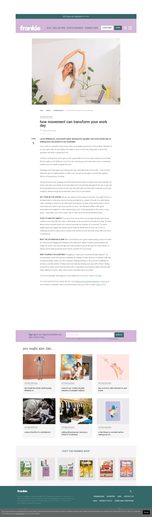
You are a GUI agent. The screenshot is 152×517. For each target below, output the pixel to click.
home (41, 110)
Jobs (119, 496)
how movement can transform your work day (79, 110)
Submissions (99, 496)
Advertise (111, 496)
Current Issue (91, 28)
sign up (119, 335)
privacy (79, 338)
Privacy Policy (105, 501)
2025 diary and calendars (72, 16)
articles (48, 110)
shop (118, 28)
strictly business (59, 110)
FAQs (95, 501)
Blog (49, 28)
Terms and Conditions (124, 501)
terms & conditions (113, 338)
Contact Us (129, 496)
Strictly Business (75, 28)
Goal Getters (59, 28)
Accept (146, 512)
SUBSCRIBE (107, 28)
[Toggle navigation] (130, 28)
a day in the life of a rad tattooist (37, 432)
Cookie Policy (20, 514)
